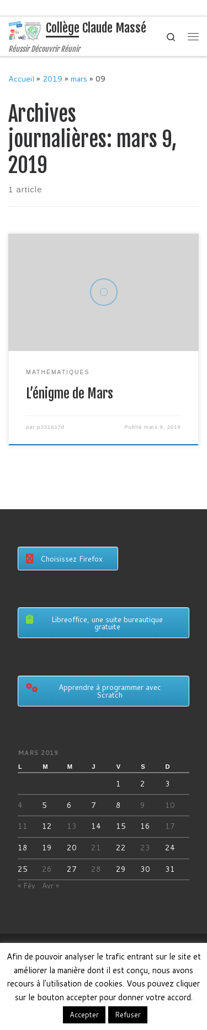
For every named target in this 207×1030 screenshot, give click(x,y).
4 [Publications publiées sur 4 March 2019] (20, 805)
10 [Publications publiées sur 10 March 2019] (170, 805)
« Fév (26, 885)
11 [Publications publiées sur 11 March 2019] (23, 826)
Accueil (21, 78)
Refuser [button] (128, 1015)
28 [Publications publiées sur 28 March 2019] (96, 869)
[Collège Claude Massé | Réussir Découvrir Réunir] (25, 31)
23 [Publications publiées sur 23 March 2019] (145, 847)
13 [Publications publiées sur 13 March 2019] (72, 826)
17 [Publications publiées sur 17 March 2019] (170, 826)
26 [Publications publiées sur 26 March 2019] (47, 869)
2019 (52, 78)
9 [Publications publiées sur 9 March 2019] (142, 805)
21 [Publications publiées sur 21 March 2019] (96, 847)
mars (79, 78)
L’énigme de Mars (69, 393)
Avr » (50, 885)
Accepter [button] (84, 1015)
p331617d (51, 427)
